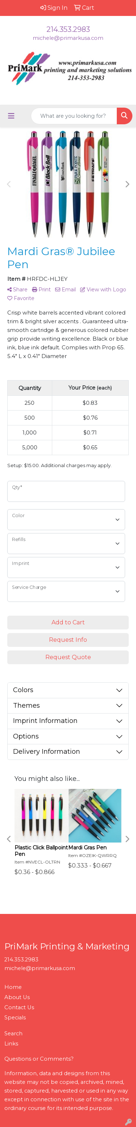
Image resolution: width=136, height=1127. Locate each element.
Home (13, 987)
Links (11, 1043)
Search (13, 1033)
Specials (15, 1017)
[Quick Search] (74, 116)
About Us (17, 997)
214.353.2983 (68, 29)
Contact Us (19, 1007)
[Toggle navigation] (11, 116)
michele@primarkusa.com (68, 38)
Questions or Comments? (39, 1059)
